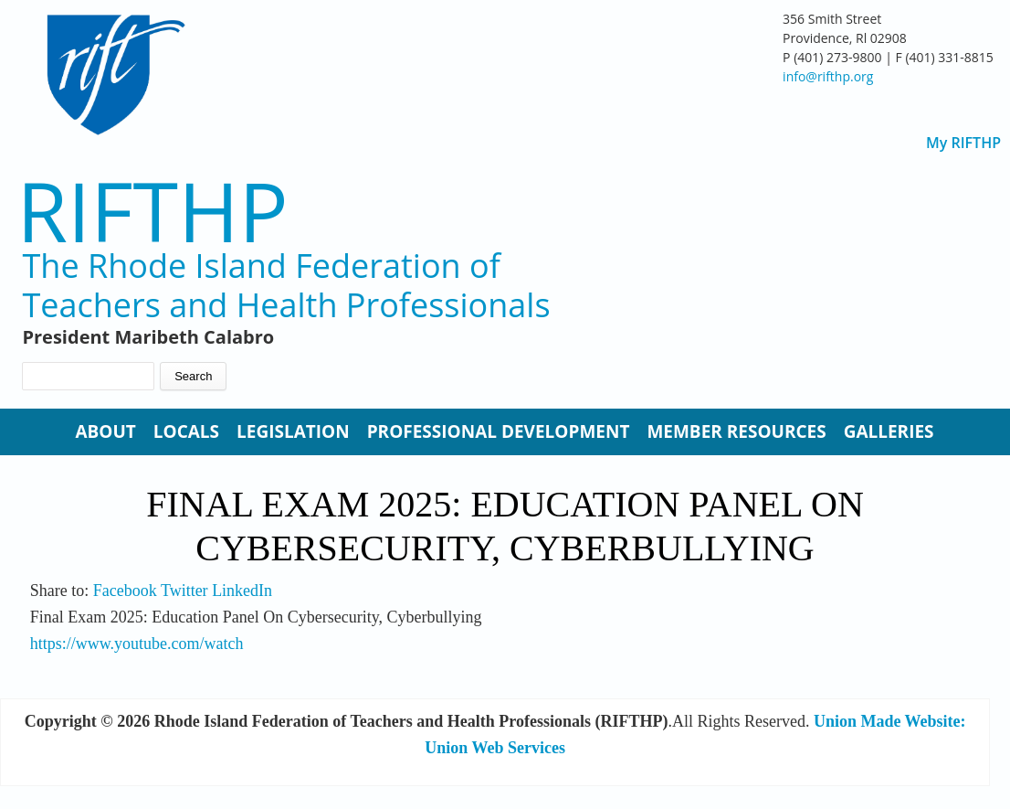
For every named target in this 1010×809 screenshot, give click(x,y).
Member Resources (736, 431)
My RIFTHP (963, 143)
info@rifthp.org (828, 76)
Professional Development (498, 431)
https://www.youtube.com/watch (137, 643)
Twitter (184, 590)
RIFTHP (152, 210)
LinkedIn (242, 590)
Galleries (889, 431)
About (105, 431)
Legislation (293, 431)
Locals (186, 431)
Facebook (125, 590)
